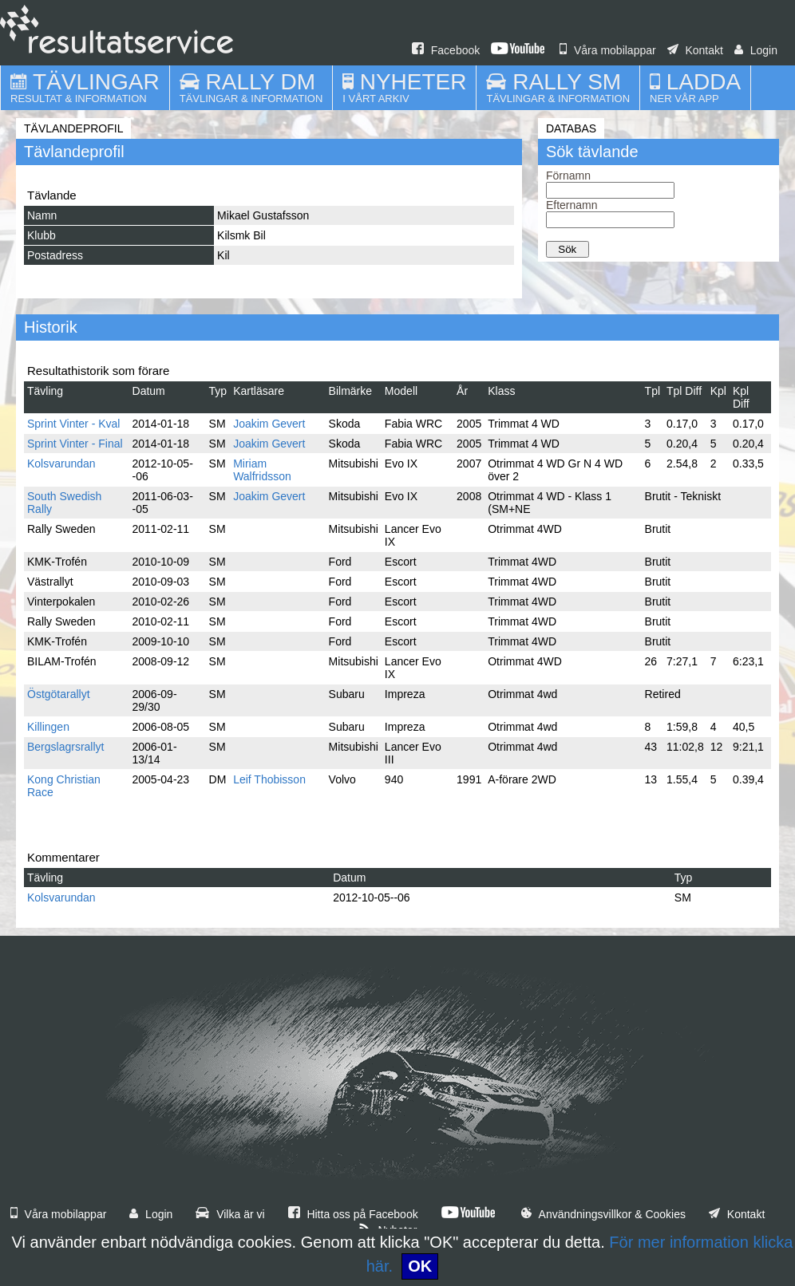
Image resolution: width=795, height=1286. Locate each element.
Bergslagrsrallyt (65, 746)
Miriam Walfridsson (262, 470)
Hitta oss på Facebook (353, 1214)
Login (755, 50)
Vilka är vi (230, 1214)
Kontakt (695, 50)
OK (420, 1266)
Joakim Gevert (269, 423)
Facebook (446, 50)
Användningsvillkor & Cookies (603, 1214)
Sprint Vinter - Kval (73, 423)
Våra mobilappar (608, 50)
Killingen (48, 726)
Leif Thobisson (269, 779)
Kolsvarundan (61, 463)
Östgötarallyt (58, 694)
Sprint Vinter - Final (75, 443)
